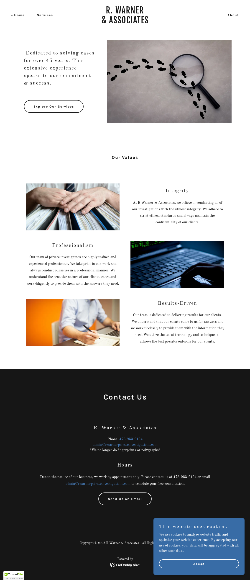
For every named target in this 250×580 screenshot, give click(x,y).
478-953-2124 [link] (131, 439)
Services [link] (45, 15)
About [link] (233, 15)
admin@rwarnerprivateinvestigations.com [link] (125, 445)
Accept (199, 563)
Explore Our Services (53, 106)
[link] (125, 22)
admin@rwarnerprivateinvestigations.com (98, 484)
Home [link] (19, 15)
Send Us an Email (125, 499)
